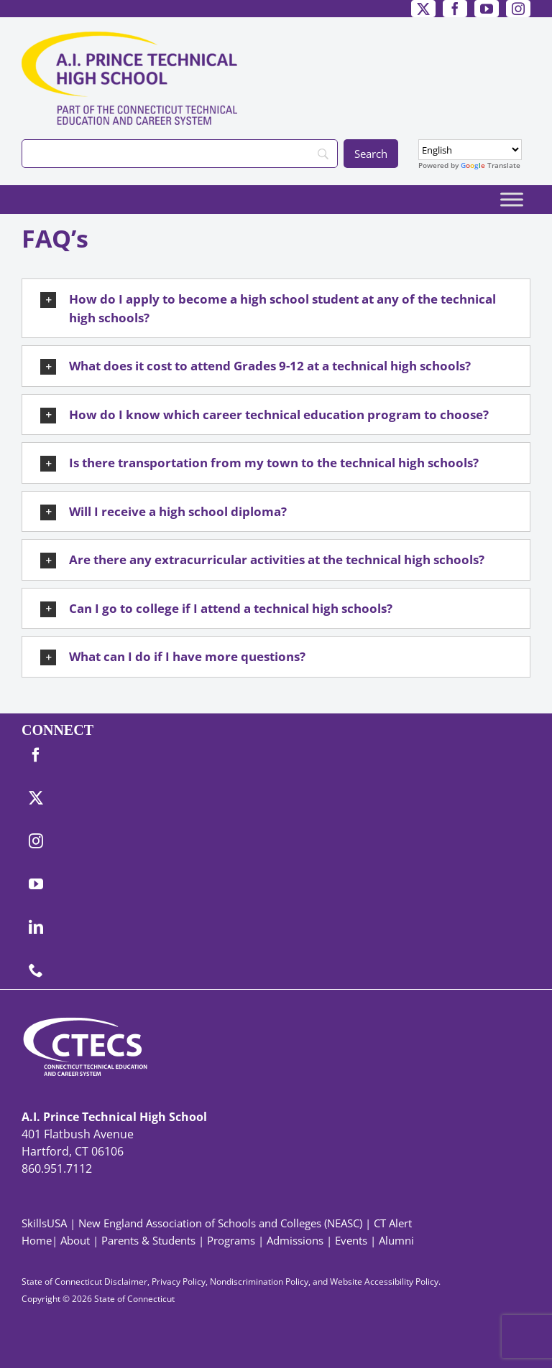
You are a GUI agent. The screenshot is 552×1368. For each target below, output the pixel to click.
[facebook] (455, 8)
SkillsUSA (46, 1223)
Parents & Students (148, 1240)
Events (351, 1240)
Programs (231, 1240)
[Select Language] (470, 149)
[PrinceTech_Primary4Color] (129, 37)
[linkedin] (36, 927)
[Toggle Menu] (511, 199)
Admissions (295, 1240)
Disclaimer (125, 1281)
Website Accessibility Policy (384, 1281)
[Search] (180, 153)
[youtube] (486, 8)
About (75, 1240)
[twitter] (423, 8)
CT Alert (393, 1223)
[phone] (36, 970)
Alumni (396, 1240)
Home (37, 1240)
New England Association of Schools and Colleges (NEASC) (220, 1223)
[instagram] (518, 8)
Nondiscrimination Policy (259, 1281)
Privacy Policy (179, 1281)
